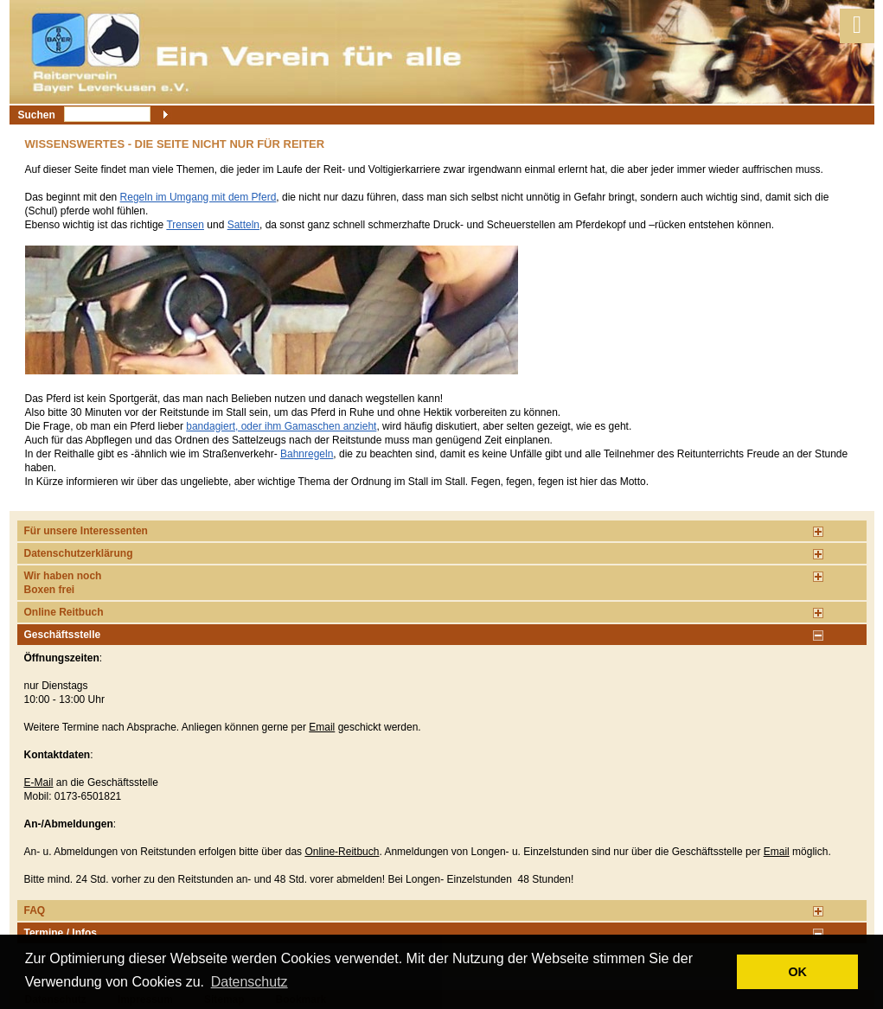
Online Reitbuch (64, 612)
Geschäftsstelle (62, 635)
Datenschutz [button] (249, 981)
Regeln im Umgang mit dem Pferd (198, 197)
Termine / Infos (60, 933)
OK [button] (797, 972)
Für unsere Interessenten (86, 531)
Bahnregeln (306, 454)
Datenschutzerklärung (78, 553)
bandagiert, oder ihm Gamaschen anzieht (281, 426)
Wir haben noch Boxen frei (63, 583)
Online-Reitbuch (341, 852)
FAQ (35, 910)
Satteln (243, 225)
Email (322, 727)
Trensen (185, 225)
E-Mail (39, 782)
